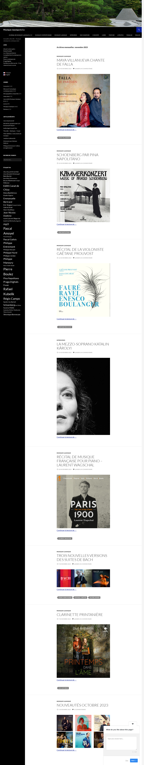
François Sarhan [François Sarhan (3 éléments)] (16, 205)
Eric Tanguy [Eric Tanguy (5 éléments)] (7, 205)
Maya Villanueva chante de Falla (81, 62)
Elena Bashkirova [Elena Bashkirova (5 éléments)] (10, 193)
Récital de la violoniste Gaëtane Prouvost (80, 251)
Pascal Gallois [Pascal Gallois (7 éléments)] (10, 239)
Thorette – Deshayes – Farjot (11, 131)
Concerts (95, 35)
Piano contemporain (9, 59)
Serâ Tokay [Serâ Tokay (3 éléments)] (18, 305)
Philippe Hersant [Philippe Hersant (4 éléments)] (9, 250)
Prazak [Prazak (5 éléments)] (6, 285)
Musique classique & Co (14, 29)
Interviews (73, 35)
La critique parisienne (9, 53)
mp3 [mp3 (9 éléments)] (6, 224)
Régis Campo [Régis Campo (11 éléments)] (11, 298)
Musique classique (60, 35)
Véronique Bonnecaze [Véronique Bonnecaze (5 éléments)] (11, 314)
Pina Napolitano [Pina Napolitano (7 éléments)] (11, 278)
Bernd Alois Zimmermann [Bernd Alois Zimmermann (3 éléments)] (10, 178)
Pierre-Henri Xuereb (65, 597)
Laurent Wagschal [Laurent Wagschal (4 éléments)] (14, 218)
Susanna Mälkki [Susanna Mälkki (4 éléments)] (8, 308)
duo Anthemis (63, 688)
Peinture (112, 35)
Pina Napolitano (64, 232)
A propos (120, 35)
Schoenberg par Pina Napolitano (77, 156)
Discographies (85, 35)
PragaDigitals (7, 61)
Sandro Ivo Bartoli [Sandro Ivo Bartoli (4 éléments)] (9, 302)
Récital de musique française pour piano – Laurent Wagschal (79, 460)
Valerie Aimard (95, 597)
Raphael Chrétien (80, 597)
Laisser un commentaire (83, 68)
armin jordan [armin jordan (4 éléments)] (14, 172)
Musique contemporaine (43, 35)
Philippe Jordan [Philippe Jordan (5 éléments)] (9, 256)
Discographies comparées (11, 94)
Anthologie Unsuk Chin (10, 128)
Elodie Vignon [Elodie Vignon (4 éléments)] (8, 195)
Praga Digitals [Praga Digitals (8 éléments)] (10, 281)
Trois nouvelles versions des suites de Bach (82, 557)
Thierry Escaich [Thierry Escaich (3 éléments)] (7, 312)
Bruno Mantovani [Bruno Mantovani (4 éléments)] (9, 180)
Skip (126, 760)
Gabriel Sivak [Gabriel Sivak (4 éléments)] (7, 207)
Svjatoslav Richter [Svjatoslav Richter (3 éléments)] (8, 310)
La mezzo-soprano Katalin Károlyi (83, 346)
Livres (104, 35)
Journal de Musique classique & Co (20, 35)
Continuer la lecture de (66, 129)
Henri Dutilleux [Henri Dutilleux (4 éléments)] (8, 210)
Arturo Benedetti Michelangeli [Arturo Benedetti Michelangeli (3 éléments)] (11, 174)
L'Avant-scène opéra (9, 49)
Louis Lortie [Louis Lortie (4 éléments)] (7, 221)
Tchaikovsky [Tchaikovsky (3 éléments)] (17, 310)
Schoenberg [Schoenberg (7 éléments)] (9, 305)
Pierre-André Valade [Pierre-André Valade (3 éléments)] (8, 265)
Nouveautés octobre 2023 (82, 705)
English (137, 35)
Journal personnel (8, 121)
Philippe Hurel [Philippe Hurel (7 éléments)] (10, 252)
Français (129, 35)
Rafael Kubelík (7, 51)
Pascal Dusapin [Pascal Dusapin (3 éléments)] (7, 236)
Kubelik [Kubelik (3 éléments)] (5, 218)
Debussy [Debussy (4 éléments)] (6, 183)
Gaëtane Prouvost (65, 327)
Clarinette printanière (80, 614)
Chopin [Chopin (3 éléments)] (18, 180)
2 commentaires (80, 709)
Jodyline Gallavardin (9, 138)
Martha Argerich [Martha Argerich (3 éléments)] (16, 221)
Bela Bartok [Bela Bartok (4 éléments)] (7, 176)
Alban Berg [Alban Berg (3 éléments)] (6, 172)
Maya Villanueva (64, 137)
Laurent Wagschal (65, 538)
